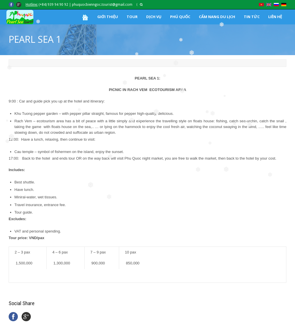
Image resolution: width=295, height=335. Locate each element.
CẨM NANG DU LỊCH (217, 16)
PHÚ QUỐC (180, 16)
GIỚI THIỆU (107, 16)
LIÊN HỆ (275, 16)
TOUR (132, 16)
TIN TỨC (252, 16)
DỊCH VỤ (153, 16)
